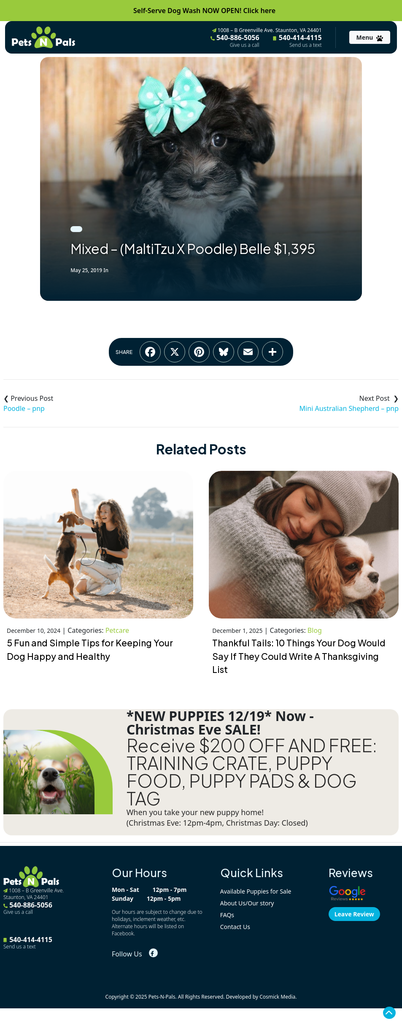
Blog (315, 630)
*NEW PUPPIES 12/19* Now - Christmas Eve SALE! (220, 722)
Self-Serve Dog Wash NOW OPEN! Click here (204, 10)
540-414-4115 (297, 40)
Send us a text (305, 45)
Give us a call (244, 45)
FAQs (227, 915)
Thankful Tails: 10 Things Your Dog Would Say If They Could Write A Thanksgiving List (299, 656)
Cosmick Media (277, 996)
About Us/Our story (247, 903)
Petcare (117, 630)
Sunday (122, 898)
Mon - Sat (125, 890)
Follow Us (127, 954)
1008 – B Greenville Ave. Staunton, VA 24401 (267, 30)
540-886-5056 (234, 40)
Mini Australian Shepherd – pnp (349, 408)
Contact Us (235, 927)
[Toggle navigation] (369, 37)
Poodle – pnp (24, 408)
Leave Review (354, 914)
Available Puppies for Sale (255, 891)
